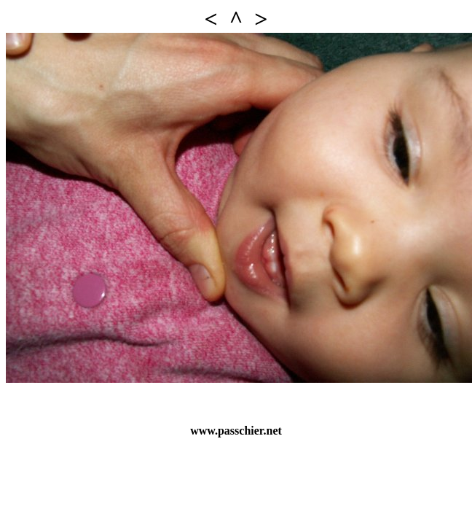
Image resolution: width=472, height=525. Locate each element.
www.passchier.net (236, 430)
